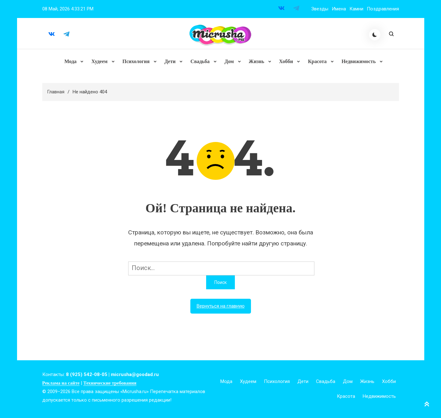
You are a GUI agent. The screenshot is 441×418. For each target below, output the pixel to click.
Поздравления (383, 9)
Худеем (100, 61)
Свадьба (200, 61)
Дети (170, 61)
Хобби (286, 61)
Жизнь (256, 61)
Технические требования (109, 383)
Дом (229, 61)
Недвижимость (359, 61)
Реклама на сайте (61, 383)
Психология (136, 61)
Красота (317, 61)
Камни (356, 9)
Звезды (319, 9)
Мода (70, 61)
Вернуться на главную (221, 306)
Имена (339, 9)
